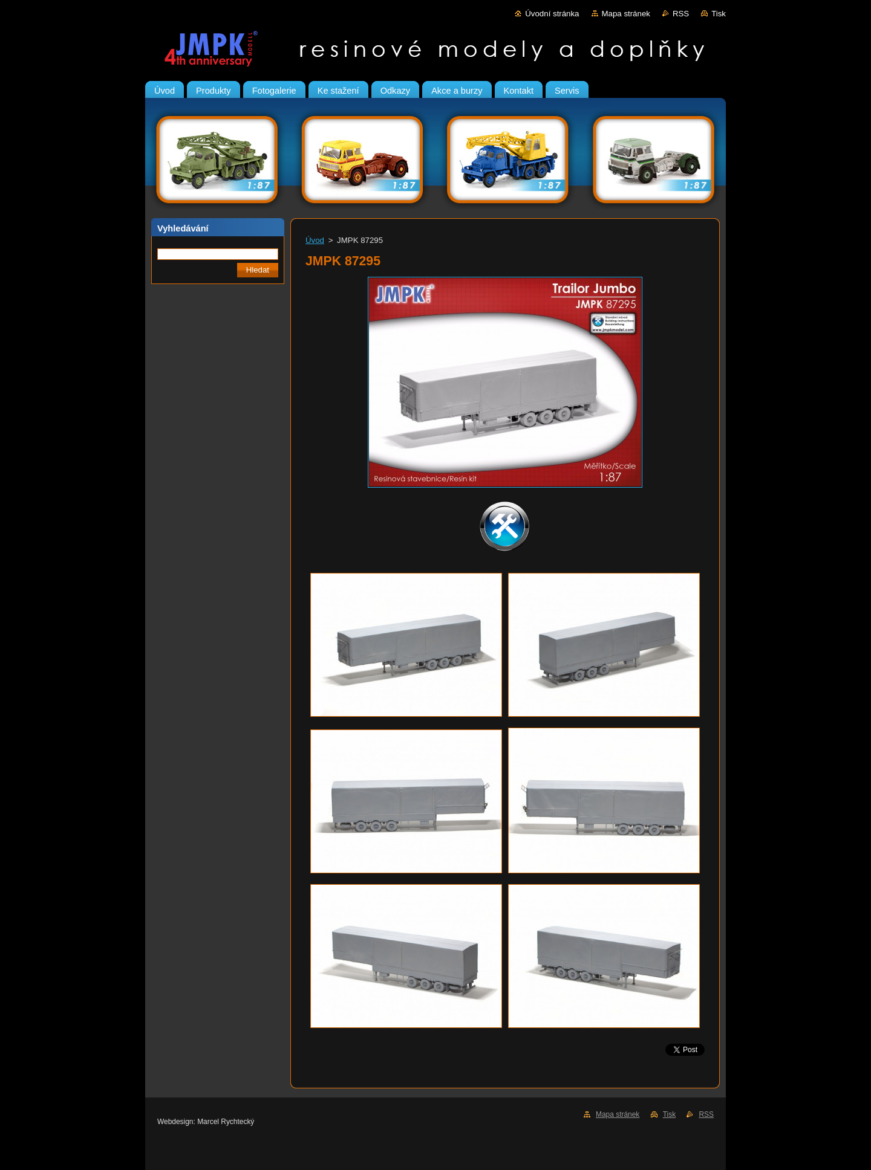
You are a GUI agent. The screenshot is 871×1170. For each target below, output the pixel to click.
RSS (681, 13)
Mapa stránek (626, 13)
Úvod (314, 240)
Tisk (718, 13)
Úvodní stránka (552, 13)
